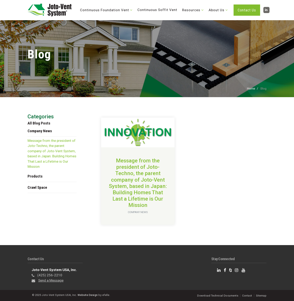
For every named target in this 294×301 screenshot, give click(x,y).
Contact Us (247, 10)
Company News (40, 131)
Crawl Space (37, 187)
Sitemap (261, 295)
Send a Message (50, 280)
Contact (247, 295)
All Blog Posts (39, 123)
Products (35, 176)
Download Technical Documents (217, 295)
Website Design (88, 295)
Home (251, 88)
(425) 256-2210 (49, 275)
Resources (191, 10)
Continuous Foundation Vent (104, 10)
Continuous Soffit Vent (157, 10)
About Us (216, 10)
